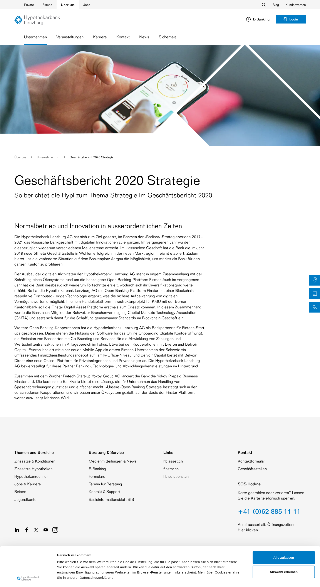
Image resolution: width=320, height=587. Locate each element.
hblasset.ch (173, 461)
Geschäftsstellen (252, 468)
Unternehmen (35, 36)
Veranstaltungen (70, 36)
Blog (276, 5)
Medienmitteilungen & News (113, 461)
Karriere (100, 36)
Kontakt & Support (104, 491)
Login (290, 19)
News (144, 36)
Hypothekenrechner (31, 476)
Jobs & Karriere (27, 483)
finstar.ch (171, 468)
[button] (314, 280)
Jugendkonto (25, 499)
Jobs (86, 5)
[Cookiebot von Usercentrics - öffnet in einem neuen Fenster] (28, 578)
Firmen (47, 5)
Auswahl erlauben (284, 535)
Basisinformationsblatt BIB (111, 499)
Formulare (97, 476)
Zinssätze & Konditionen (34, 461)
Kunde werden (295, 5)
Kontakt (123, 36)
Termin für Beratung (105, 483)
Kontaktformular (251, 461)
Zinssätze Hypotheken (33, 468)
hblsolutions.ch (176, 476)
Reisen (20, 491)
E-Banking (97, 468)
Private (29, 5)
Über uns (68, 5)
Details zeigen (231, 578)
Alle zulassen (283, 520)
